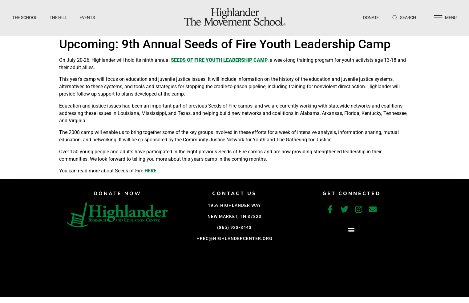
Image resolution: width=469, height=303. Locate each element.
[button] (351, 230)
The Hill (58, 17)
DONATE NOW (117, 193)
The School (24, 17)
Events (87, 17)
